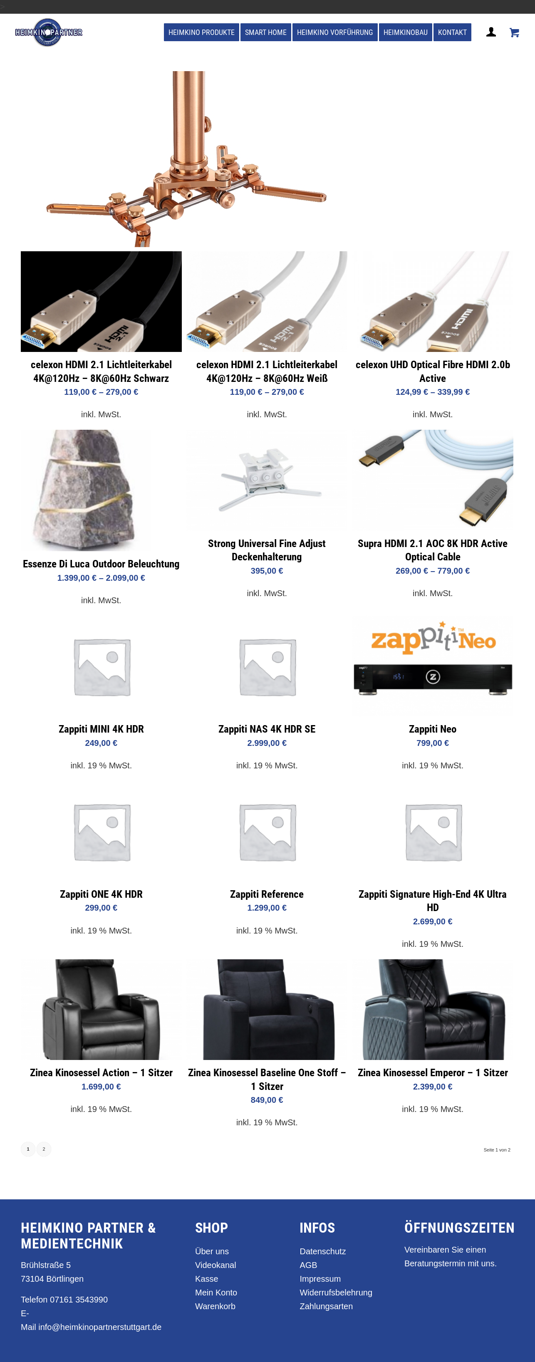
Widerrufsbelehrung (336, 1292)
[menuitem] (202, 32)
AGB (308, 1265)
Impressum (320, 1278)
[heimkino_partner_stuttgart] (49, 32)
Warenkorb (215, 1306)
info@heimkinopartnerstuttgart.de (99, 1327)
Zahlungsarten (326, 1306)
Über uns (212, 1251)
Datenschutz (323, 1251)
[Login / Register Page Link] (492, 42)
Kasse (206, 1278)
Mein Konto (216, 1292)
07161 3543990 (79, 1299)
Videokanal (215, 1265)
